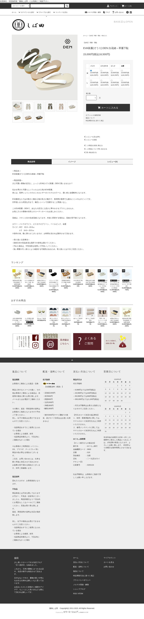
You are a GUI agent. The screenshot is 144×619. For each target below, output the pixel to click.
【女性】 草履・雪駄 (94, 35)
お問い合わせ (118, 12)
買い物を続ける (90, 152)
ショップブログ (79, 589)
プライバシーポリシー (82, 580)
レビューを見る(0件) (91, 137)
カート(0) (127, 6)
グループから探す (43, 12)
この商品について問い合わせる (95, 149)
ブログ (106, 12)
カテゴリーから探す (26, 12)
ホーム (14, 12)
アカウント (112, 6)
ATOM (80, 594)
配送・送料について (81, 567)
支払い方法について (81, 562)
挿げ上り (104, 35)
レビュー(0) (112, 162)
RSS (75, 594)
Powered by (72, 612)
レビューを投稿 (90, 140)
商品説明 (31, 162)
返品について (90, 118)
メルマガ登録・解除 (92, 12)
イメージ (72, 162)
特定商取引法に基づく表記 (95, 121)
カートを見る (109, 562)
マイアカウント (110, 558)
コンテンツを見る (60, 12)
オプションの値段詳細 (93, 115)
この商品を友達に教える (93, 145)
